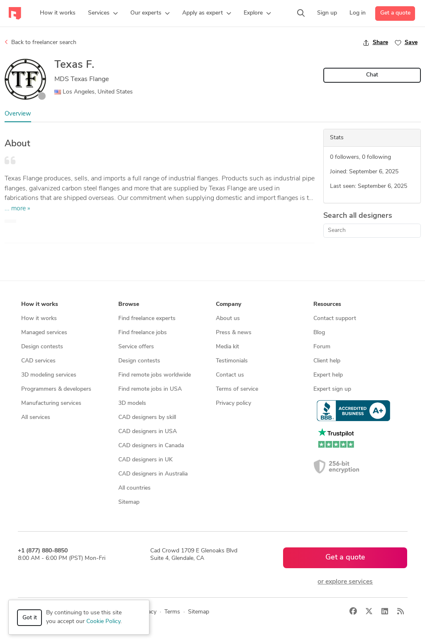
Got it (29, 618)
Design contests (42, 347)
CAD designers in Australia (153, 474)
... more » (17, 208)
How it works (39, 318)
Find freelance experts (147, 318)
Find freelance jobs (142, 333)
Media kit (227, 347)
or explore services (345, 582)
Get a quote (395, 13)
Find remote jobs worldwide (154, 375)
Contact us (230, 375)
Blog (319, 333)
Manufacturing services (51, 403)
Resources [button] (327, 304)
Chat (372, 75)
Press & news (234, 333)
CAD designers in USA (147, 432)
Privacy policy (233, 403)
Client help (326, 361)
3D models (132, 403)
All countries (134, 488)
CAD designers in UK (145, 460)
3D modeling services (48, 375)
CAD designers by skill (147, 417)
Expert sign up (332, 389)
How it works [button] (39, 304)
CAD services (38, 361)
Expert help (328, 375)
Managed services (44, 333)
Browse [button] (128, 304)
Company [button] (228, 304)
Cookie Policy (103, 621)
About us (228, 318)
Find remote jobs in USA (150, 389)
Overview (18, 114)
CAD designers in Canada (151, 446)
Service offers (136, 347)
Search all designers (357, 216)
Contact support (334, 318)
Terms (172, 612)
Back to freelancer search (40, 42)
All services (35, 417)
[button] (103, 13)
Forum (321, 347)
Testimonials (232, 361)
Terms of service (237, 389)
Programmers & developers (56, 389)
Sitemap (128, 502)
